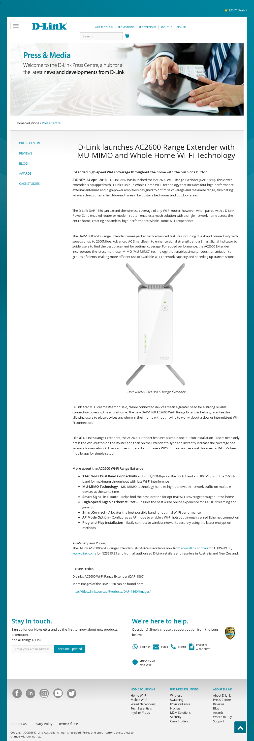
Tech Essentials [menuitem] (141, 708)
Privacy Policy (42, 723)
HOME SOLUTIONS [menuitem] (143, 689)
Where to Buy (104, 27)
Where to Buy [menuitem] (222, 717)
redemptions (147, 27)
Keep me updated (70, 649)
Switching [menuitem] (176, 700)
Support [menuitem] (218, 721)
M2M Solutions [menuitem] (180, 712)
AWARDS (25, 173)
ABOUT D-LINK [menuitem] (222, 689)
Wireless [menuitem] (176, 695)
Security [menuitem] (175, 717)
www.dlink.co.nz (84, 553)
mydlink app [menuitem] (140, 712)
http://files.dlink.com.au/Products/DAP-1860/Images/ (111, 591)
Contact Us (18, 723)
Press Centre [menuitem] (222, 700)
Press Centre (51, 123)
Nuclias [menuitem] (175, 708)
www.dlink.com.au (194, 548)
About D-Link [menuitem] (222, 695)
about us (166, 27)
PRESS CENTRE (30, 143)
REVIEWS (25, 153)
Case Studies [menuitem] (179, 721)
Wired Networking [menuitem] (143, 704)
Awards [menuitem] (218, 712)
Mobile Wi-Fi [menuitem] (139, 700)
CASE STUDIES (29, 183)
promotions (126, 27)
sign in (181, 27)
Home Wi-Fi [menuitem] (139, 695)
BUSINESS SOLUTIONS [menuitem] (184, 689)
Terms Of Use (68, 723)
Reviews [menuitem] (218, 704)
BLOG (23, 163)
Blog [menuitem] (216, 708)
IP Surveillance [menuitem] (180, 704)
